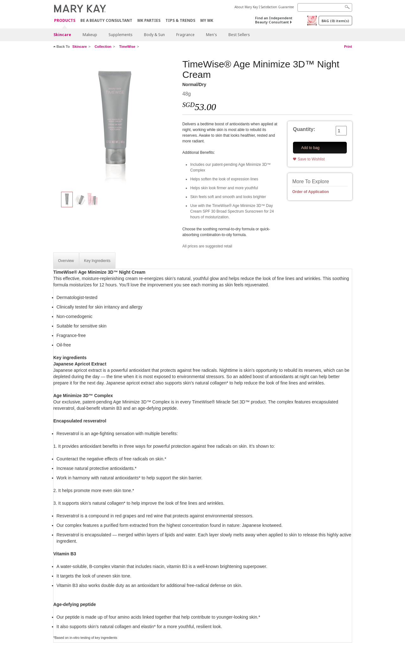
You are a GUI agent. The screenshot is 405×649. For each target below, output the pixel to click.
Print (348, 46)
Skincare (62, 34)
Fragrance (185, 34)
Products (64, 20)
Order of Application (310, 192)
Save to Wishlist (311, 159)
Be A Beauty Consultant (106, 20)
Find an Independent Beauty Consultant (273, 20)
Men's (211, 34)
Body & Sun (154, 34)
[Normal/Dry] (115, 122)
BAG (335, 20)
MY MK (206, 20)
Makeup (90, 34)
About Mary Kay (246, 7)
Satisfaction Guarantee (277, 7)
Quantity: (304, 129)
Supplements (121, 34)
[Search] (324, 7)
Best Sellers (239, 34)
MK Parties (148, 20)
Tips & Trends (180, 20)
